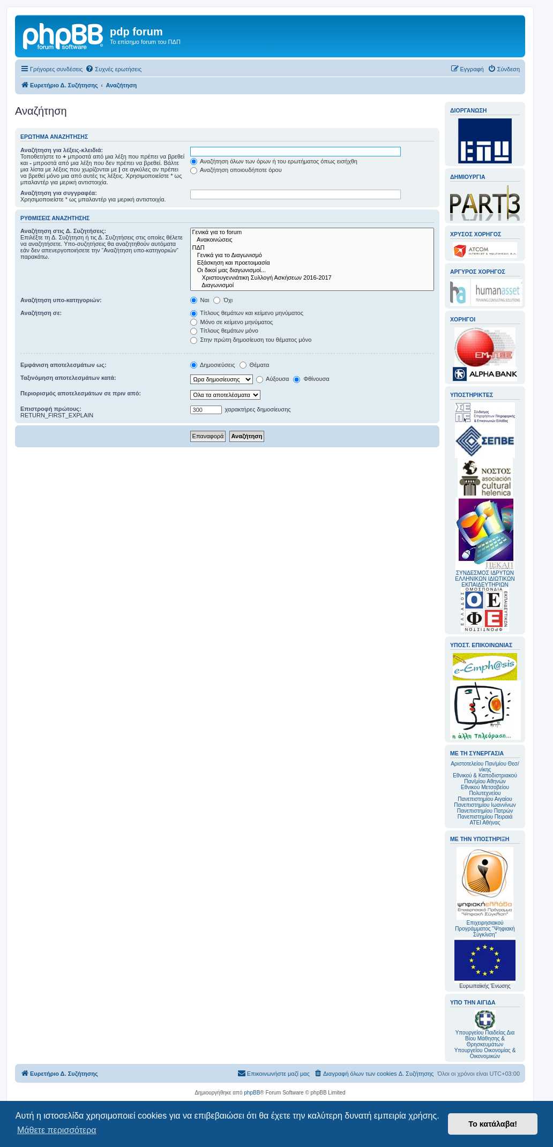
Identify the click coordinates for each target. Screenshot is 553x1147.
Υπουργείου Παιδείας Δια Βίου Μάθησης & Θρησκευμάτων (485, 1038)
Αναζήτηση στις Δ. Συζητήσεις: (63, 231)
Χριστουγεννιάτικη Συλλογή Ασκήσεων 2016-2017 (312, 278)
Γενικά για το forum (312, 232)
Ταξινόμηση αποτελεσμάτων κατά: (68, 377)
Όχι (223, 300)
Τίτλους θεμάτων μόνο (224, 330)
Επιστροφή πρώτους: (50, 409)
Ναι (200, 300)
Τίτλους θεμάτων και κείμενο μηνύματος (247, 313)
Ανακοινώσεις (312, 240)
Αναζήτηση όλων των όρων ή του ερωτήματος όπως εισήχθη (273, 161)
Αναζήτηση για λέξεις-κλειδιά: (61, 150)
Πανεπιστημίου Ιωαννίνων (484, 805)
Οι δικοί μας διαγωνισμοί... (312, 270)
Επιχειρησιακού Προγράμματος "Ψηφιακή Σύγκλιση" (485, 892)
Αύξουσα (272, 379)
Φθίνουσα (311, 379)
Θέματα (255, 365)
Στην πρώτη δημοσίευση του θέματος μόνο (251, 339)
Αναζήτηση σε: (41, 313)
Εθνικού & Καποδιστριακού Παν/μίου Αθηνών (485, 778)
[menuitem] (113, 69)
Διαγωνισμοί (312, 285)
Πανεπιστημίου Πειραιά (485, 817)
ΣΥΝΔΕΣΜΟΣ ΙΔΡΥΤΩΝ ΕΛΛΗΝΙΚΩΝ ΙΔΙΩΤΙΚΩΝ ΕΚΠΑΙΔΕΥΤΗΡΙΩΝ (484, 579)
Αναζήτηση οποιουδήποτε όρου (236, 170)
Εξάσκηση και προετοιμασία (312, 263)
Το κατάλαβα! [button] (492, 1124)
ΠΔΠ (312, 248)
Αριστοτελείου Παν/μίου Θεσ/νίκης (485, 767)
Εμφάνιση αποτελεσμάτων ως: (63, 365)
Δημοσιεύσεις (212, 365)
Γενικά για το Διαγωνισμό (312, 255)
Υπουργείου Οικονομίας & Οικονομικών (485, 1053)
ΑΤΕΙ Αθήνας (484, 823)
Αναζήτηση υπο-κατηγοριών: (61, 300)
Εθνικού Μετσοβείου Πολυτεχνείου (485, 790)
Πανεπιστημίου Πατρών (485, 811)
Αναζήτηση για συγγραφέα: (58, 193)
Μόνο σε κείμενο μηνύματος (231, 322)
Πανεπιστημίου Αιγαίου (485, 799)
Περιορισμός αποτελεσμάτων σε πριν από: (80, 393)
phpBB (252, 1093)
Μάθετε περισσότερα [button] (56, 1130)
